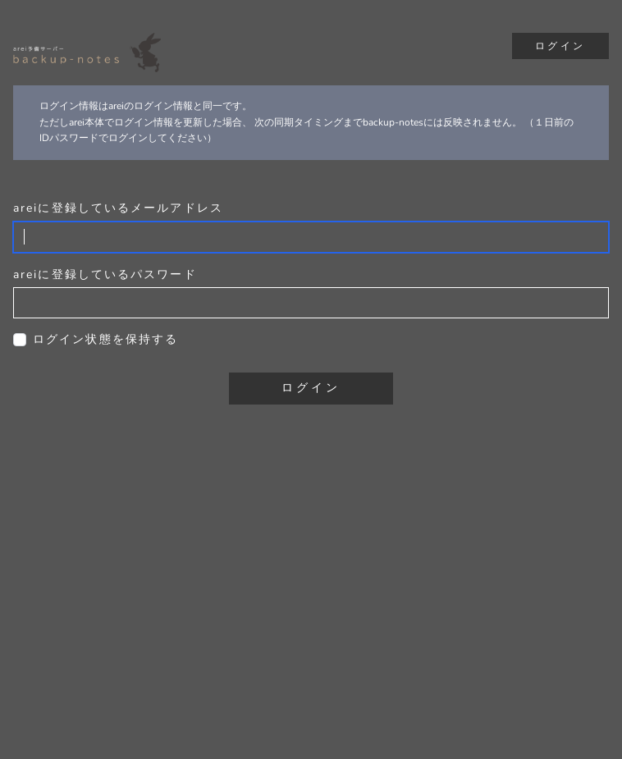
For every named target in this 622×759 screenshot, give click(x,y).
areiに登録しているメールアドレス (118, 208)
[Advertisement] (311, 611)
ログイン (560, 46)
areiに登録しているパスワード (105, 274)
